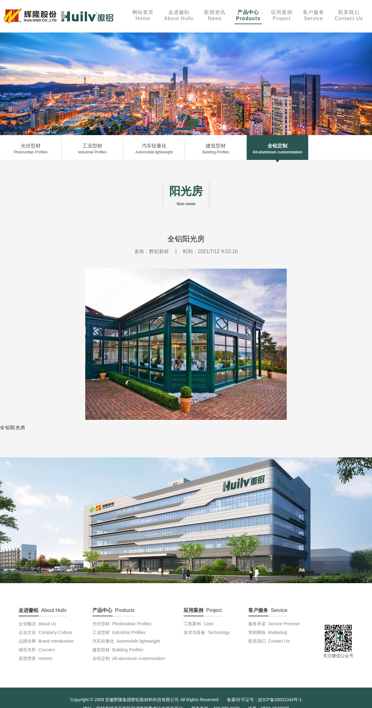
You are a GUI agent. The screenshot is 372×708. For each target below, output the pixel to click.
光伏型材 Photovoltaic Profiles (122, 623)
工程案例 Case (198, 623)
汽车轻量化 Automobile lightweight (126, 641)
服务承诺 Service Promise (274, 623)
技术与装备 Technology (207, 632)
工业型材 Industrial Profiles (118, 632)
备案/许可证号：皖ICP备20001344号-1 (264, 699)
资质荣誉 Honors (35, 658)
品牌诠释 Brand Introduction (46, 641)
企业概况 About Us (37, 623)
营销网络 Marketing (267, 632)
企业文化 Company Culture (45, 632)
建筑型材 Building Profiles (117, 649)
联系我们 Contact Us (269, 641)
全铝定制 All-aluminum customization (128, 658)
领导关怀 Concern (37, 649)
